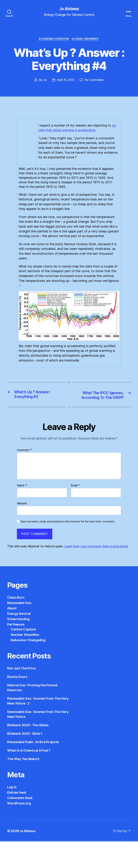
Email (75, 486)
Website (22, 504)
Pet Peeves (15, 625)
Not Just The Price (21, 669)
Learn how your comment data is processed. (96, 547)
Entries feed (16, 793)
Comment (24, 451)
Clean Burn (15, 598)
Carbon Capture (23, 630)
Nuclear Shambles (25, 635)
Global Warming (86, 39)
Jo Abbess (69, 9)
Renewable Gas (19, 604)
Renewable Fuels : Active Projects (33, 743)
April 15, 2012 (65, 81)
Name (22, 486)
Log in (11, 788)
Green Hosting (18, 620)
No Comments (94, 81)
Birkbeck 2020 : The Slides (28, 726)
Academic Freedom (53, 39)
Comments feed (19, 799)
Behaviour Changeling (28, 641)
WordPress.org (19, 804)
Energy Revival (19, 614)
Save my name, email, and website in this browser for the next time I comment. (67, 522)
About (12, 609)
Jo (44, 81)
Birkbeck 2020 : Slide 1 (24, 734)
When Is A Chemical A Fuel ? (28, 751)
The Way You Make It (23, 760)
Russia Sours (17, 677)
